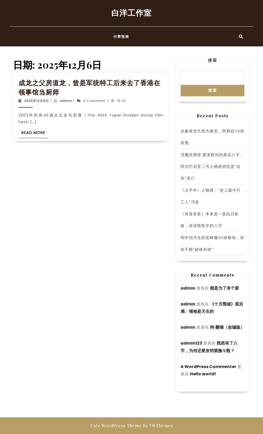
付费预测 (121, 36)
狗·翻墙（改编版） (227, 327)
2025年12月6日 (36, 101)
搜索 (212, 60)
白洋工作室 (131, 12)
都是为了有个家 (224, 288)
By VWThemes (158, 425)
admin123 (191, 343)
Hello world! (203, 374)
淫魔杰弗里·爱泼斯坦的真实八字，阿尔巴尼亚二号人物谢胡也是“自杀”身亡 (212, 166)
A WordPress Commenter (208, 367)
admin (66, 101)
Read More (34, 133)
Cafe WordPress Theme (116, 425)
